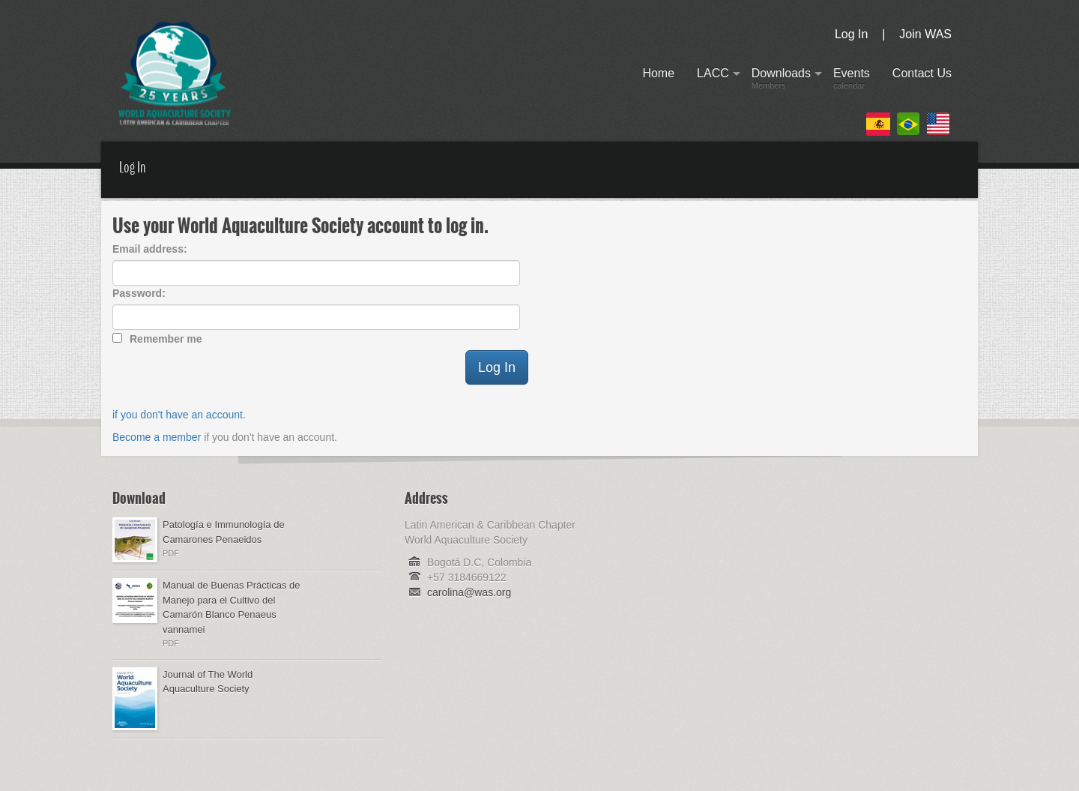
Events (851, 81)
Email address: (149, 249)
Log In (851, 34)
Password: (139, 293)
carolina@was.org (469, 592)
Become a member (156, 437)
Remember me (166, 339)
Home (658, 81)
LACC (713, 81)
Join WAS (925, 34)
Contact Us (922, 81)
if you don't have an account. (179, 415)
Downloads (781, 81)
